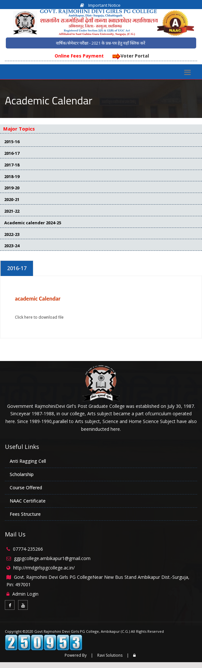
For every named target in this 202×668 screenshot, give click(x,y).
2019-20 (11, 188)
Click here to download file (39, 317)
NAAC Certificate (28, 501)
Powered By (76, 655)
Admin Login (25, 594)
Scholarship (22, 474)
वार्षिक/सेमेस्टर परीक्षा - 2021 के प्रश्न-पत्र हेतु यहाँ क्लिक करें (100, 43)
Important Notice (100, 5)
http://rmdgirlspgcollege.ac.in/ (44, 568)
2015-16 (11, 141)
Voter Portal (130, 56)
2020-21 (11, 199)
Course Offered (26, 487)
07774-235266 (28, 549)
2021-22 (11, 211)
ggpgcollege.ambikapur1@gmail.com (52, 558)
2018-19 (11, 176)
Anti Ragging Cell (28, 461)
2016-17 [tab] (17, 268)
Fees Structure (25, 514)
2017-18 (11, 165)
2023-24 (11, 246)
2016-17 (11, 153)
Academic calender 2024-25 (32, 223)
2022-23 (11, 234)
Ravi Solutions (109, 655)
